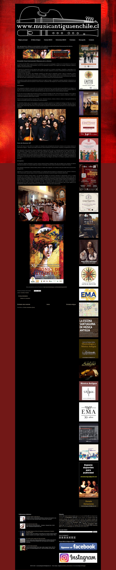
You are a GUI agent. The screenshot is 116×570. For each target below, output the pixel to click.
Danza (64, 521)
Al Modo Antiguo (35, 40)
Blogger (84, 565)
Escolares (95, 521)
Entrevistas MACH (61, 40)
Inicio (48, 304)
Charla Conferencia (69, 516)
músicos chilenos (83, 526)
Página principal (23, 40)
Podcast (76, 525)
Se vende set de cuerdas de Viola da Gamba (35, 538)
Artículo (60, 516)
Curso (60, 521)
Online (66, 525)
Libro (75, 523)
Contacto (91, 40)
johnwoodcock (70, 565)
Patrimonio (71, 525)
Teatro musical (63, 526)
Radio (87, 525)
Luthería (79, 523)
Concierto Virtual (91, 517)
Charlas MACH (48, 40)
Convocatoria (70, 520)
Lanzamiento (68, 523)
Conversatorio (62, 520)
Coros (76, 520)
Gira (83, 522)
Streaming (95, 525)
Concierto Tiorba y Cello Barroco (33, 516)
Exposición (62, 522)
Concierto (23, 292)
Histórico (88, 522)
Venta (68, 526)
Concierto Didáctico (82, 517)
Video (73, 526)
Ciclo (86, 516)
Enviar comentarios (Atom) (29, 307)
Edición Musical (77, 521)
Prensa (82, 525)
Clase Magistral (92, 515)
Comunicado (61, 517)
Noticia (60, 525)
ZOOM (77, 526)
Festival (27, 292)
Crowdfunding (81, 520)
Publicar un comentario (25, 298)
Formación (75, 522)
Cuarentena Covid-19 (90, 520)
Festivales (72, 40)
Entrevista (90, 521)
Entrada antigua (71, 304)
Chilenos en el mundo (79, 515)
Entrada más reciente (23, 304)
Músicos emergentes (88, 523)
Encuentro (83, 521)
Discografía (82, 40)
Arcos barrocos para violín (31, 524)
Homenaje (94, 522)
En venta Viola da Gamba (31, 545)
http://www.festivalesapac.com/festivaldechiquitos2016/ (55, 287)
